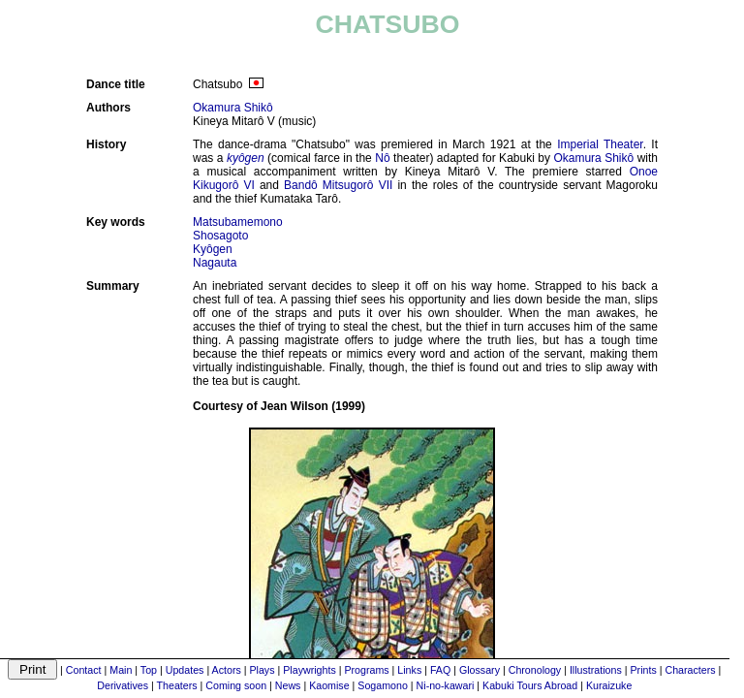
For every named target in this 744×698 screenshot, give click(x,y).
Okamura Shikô (233, 107)
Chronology (535, 670)
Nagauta (214, 263)
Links (409, 670)
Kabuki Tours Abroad (529, 685)
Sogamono (382, 685)
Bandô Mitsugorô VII (338, 185)
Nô (382, 158)
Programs (366, 670)
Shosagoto (220, 235)
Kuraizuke (609, 685)
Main (120, 670)
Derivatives (122, 685)
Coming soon (235, 685)
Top (148, 670)
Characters (690, 670)
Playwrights (309, 670)
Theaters (177, 685)
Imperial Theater (600, 144)
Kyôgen (212, 249)
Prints (644, 670)
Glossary (479, 670)
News (288, 685)
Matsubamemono (238, 222)
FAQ (440, 670)
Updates (185, 670)
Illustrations (596, 670)
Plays (261, 670)
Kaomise (329, 685)
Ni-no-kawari (446, 685)
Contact (84, 670)
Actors (226, 670)
